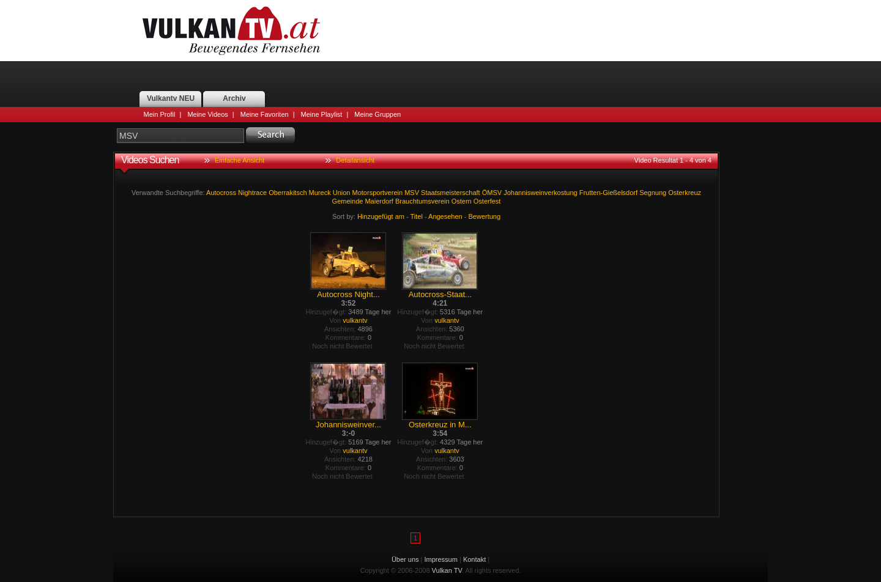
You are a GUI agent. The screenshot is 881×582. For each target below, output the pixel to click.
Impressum (441, 559)
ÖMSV (492, 192)
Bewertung (485, 216)
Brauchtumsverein (422, 201)
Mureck (320, 192)
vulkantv (355, 320)
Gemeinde (347, 201)
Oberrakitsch (288, 192)
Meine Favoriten (264, 114)
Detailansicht (355, 160)
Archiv (234, 98)
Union (342, 192)
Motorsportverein (377, 192)
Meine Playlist (322, 114)
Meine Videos (207, 114)
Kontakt (474, 559)
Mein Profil (160, 114)
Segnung (652, 192)
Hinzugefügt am (380, 216)
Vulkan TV (231, 30)
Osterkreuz (684, 192)
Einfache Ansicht (239, 160)
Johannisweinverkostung (540, 192)
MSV (411, 192)
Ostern (462, 201)
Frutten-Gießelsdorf (608, 192)
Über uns (405, 559)
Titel (417, 216)
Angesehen (445, 216)
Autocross (221, 192)
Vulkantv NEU (171, 98)
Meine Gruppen (377, 114)
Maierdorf (379, 201)
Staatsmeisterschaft (450, 192)
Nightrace (252, 192)
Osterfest (487, 201)
